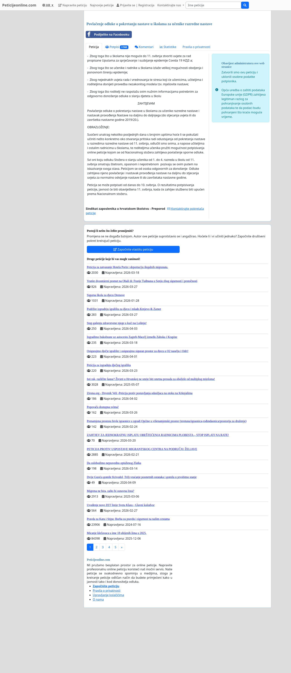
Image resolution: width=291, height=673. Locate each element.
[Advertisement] (177, 42)
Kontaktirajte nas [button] (169, 5)
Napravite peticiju (72, 5)
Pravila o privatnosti (196, 99)
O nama (98, 651)
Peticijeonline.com (19, 5)
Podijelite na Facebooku (107, 86)
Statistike (168, 99)
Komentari (144, 99)
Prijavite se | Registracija (135, 5)
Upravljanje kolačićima (108, 647)
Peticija (94, 99)
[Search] (213, 5)
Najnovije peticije (102, 5)
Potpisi (116, 99)
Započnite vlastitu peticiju (133, 301)
